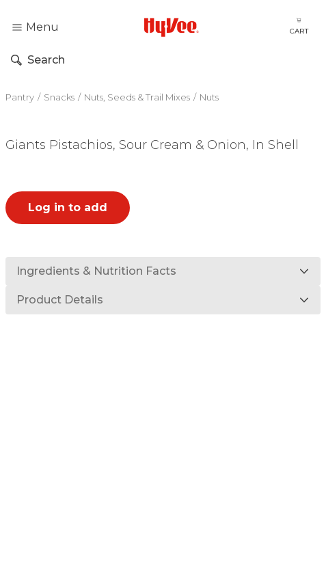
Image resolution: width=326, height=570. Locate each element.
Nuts (209, 97)
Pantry (19, 97)
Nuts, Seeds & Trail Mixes (137, 97)
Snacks (59, 97)
